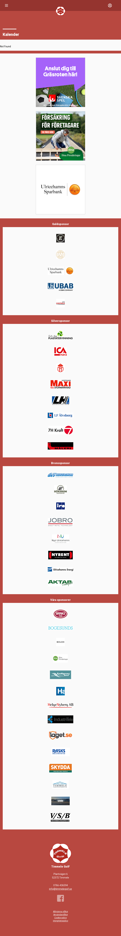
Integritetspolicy (60, 921)
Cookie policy (60, 918)
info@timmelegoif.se (60, 889)
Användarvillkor (60, 914)
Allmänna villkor (60, 911)
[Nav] (6, 5)
